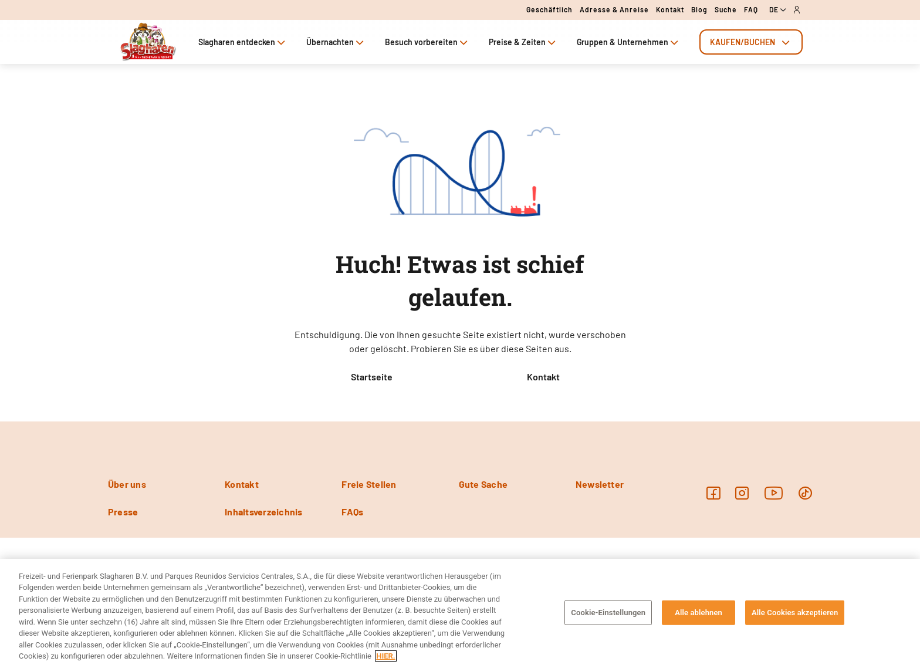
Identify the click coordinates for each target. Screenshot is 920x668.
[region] (460, 613)
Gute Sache (483, 484)
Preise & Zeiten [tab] (523, 42)
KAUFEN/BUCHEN (751, 42)
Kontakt (670, 9)
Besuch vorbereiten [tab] (427, 42)
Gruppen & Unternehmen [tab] (629, 42)
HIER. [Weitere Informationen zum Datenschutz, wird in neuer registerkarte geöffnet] (385, 656)
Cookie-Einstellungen (608, 612)
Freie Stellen (368, 484)
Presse (123, 511)
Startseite (372, 376)
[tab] (751, 42)
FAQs (352, 511)
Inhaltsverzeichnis (263, 511)
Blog (699, 9)
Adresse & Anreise (614, 9)
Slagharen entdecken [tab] (243, 42)
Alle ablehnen (698, 612)
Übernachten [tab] (336, 42)
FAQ (751, 9)
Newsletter (600, 484)
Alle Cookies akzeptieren (795, 612)
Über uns (127, 484)
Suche (726, 9)
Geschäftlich (549, 9)
